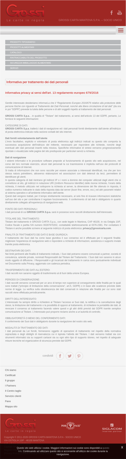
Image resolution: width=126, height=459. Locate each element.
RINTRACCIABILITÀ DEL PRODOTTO (28, 58)
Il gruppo (10, 380)
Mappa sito (11, 406)
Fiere (8, 401)
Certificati (10, 375)
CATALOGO (16, 52)
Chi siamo (10, 370)
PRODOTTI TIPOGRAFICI (22, 42)
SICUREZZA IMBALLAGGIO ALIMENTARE (30, 63)
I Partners (10, 385)
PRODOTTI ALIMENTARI (22, 47)
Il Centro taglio (13, 390)
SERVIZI (14, 68)
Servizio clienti (13, 396)
